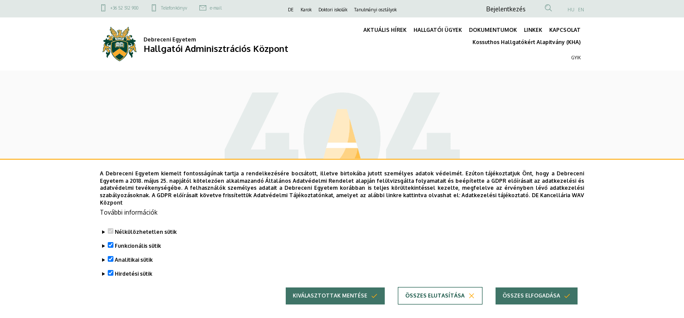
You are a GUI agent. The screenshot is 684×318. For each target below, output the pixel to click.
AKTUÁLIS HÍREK (385, 30)
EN (581, 9)
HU (571, 9)
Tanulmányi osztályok (375, 9)
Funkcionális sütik (138, 259)
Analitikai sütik (134, 273)
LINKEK (533, 30)
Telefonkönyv (174, 7)
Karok (306, 9)
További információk (128, 225)
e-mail (216, 7)
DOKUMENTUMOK (493, 30)
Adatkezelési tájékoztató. (496, 208)
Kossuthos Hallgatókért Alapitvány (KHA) (526, 42)
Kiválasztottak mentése (330, 308)
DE (291, 9)
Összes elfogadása (531, 308)
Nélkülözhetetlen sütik (146, 245)
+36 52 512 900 (124, 7)
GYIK (576, 57)
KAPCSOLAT (565, 30)
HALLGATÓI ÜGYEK (438, 30)
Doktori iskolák (332, 9)
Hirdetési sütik (133, 287)
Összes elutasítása (435, 308)
